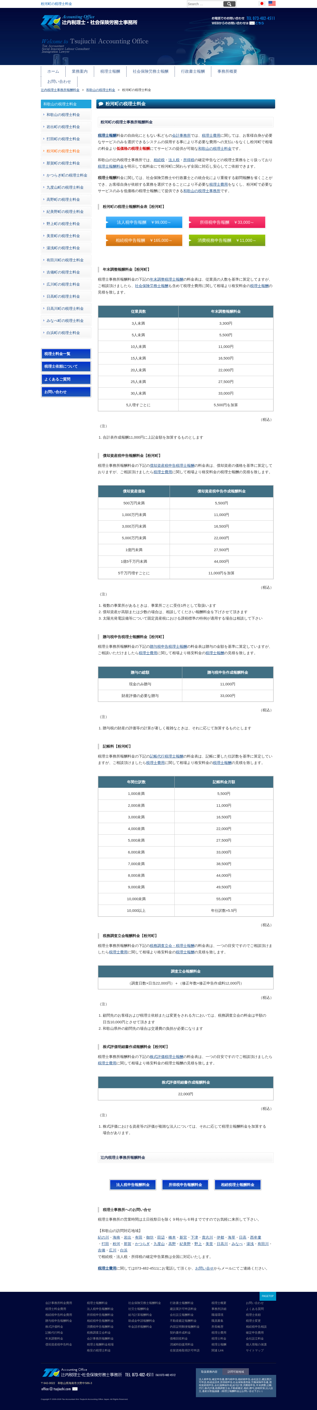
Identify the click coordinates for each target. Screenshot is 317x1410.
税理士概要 (218, 1298)
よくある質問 (255, 1304)
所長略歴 (217, 1322)
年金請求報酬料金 (140, 1322)
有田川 (263, 1239)
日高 (242, 1233)
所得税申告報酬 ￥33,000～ (227, 217)
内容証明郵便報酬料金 (185, 1322)
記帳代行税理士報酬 (166, 751)
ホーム (52, 71)
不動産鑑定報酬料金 (183, 1316)
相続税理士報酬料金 (237, 1180)
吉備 (101, 1246)
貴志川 (207, 1233)
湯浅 (250, 1239)
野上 (198, 1239)
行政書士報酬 (187, 71)
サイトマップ (255, 1345)
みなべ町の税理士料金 (65, 316)
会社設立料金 (255, 1334)
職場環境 (217, 1310)
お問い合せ (204, 1263)
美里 (209, 1239)
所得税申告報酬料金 (185, 1180)
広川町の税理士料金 (63, 279)
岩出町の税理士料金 (63, 122)
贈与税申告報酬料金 (58, 1316)
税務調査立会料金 (99, 1328)
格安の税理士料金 (99, 1345)
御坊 (150, 1233)
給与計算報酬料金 (140, 1310)
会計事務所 (181, 131)
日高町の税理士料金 (63, 292)
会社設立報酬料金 (182, 1310)
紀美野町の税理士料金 (65, 207)
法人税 (174, 155)
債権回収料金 (179, 1334)
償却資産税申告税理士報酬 (172, 461)
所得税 (188, 155)
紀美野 (185, 1239)
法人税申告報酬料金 (133, 1180)
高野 (172, 1239)
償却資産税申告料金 (58, 1340)
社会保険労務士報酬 (146, 71)
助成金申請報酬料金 (141, 1316)
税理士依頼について (61, 362)
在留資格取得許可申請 (185, 1345)
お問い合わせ (253, 71)
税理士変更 (253, 1316)
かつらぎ (142, 1239)
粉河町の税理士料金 (63, 146)
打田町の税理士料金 (63, 134)
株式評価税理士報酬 (166, 1052)
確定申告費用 (255, 1328)
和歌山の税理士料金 (215, 144)
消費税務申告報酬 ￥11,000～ (227, 235)
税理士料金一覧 (57, 349)
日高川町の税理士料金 (65, 304)
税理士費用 (211, 131)
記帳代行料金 (54, 1328)
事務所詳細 (218, 1304)
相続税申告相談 (256, 1322)
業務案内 (78, 71)
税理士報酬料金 (111, 162)
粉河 (116, 1239)
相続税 (159, 155)
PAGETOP (268, 1291)
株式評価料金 (54, 1322)
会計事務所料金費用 (58, 1298)
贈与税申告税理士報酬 (168, 642)
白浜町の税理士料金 (63, 328)
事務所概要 (220, 71)
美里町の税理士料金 (63, 231)
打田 (105, 1239)
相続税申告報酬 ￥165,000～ (144, 235)
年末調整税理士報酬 (166, 274)
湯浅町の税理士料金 (63, 243)
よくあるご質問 (57, 375)
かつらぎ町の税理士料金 (67, 170)
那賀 (127, 1239)
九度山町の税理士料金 (65, 182)
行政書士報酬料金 (182, 1298)
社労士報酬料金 (138, 1304)
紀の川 (103, 1233)
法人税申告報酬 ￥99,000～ (144, 217)
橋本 (172, 1233)
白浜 (124, 1246)
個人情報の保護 (256, 1340)
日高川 (222, 1239)
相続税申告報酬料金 (100, 1316)
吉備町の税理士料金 (63, 267)
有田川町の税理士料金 (65, 255)
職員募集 (217, 1316)
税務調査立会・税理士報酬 (172, 941)
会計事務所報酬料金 (100, 1334)
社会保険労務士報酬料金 (144, 1298)
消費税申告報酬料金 (100, 1322)
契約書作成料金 (180, 1328)
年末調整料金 (54, 1334)
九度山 (159, 1239)
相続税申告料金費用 (58, 1310)
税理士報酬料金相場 (100, 1340)
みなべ (237, 1239)
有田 (138, 1233)
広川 (112, 1246)
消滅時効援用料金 (182, 1340)
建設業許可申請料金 (183, 1304)
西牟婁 (255, 1233)
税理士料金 (218, 1334)
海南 (116, 1233)
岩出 (127, 1233)
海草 (231, 1233)
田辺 (161, 1233)
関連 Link (217, 1345)
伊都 (220, 1233)
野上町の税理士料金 (63, 219)
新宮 (183, 1233)
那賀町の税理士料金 (63, 158)
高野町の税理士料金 (63, 195)
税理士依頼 (253, 1310)
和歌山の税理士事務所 (201, 186)
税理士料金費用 (55, 1304)
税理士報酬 (108, 71)
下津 (194, 1233)
